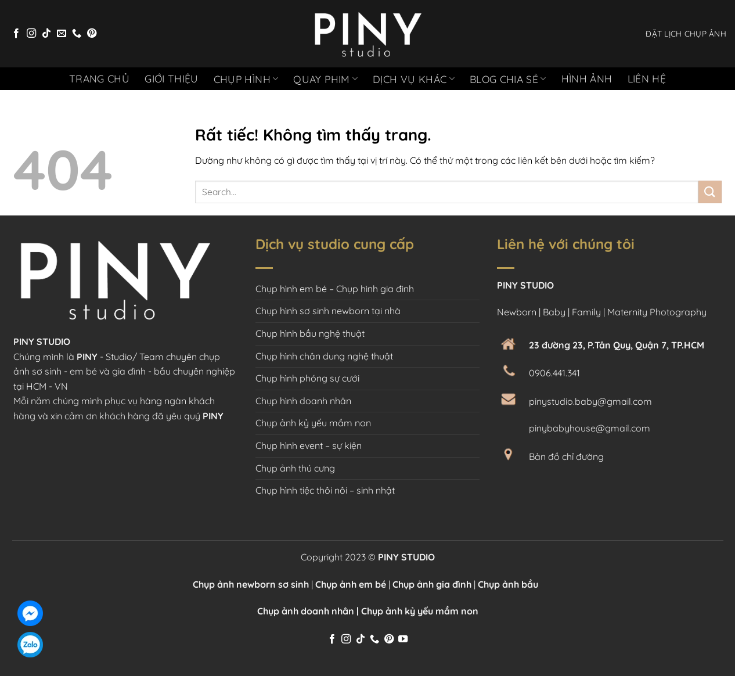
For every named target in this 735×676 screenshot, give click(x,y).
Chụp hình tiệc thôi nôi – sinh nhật (325, 490)
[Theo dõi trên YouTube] (403, 639)
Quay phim (325, 79)
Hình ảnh (587, 78)
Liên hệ (647, 78)
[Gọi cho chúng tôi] (76, 33)
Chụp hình (246, 79)
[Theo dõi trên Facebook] (16, 33)
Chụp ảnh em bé (350, 584)
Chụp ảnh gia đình (431, 584)
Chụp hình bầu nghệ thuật (310, 333)
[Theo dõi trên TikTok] (46, 33)
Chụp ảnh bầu (510, 584)
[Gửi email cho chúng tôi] (61, 33)
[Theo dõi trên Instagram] (31, 33)
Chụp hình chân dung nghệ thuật (324, 356)
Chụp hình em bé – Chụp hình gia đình (334, 288)
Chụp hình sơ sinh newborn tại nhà (328, 311)
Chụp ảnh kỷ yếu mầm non (313, 423)
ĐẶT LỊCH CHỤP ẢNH (686, 33)
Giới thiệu (172, 78)
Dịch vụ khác (414, 79)
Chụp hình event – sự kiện (308, 445)
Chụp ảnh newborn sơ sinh (251, 584)
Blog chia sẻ (508, 79)
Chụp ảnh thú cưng (295, 468)
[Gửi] (710, 192)
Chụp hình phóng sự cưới (307, 378)
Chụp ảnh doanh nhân (305, 611)
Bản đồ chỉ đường (566, 456)
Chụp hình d (280, 401)
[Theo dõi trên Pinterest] (91, 33)
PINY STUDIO (405, 557)
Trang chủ (99, 78)
